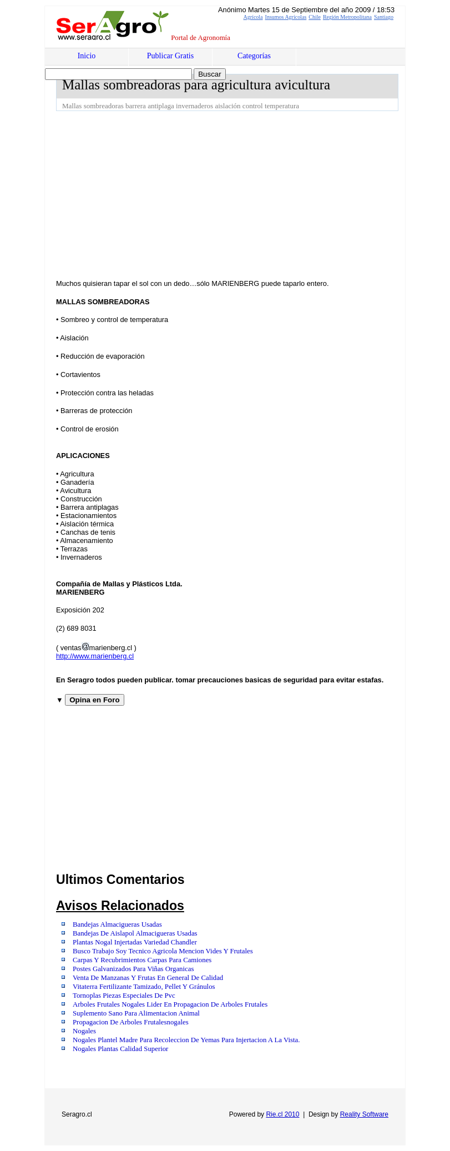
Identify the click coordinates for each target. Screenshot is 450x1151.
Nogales (84, 1031)
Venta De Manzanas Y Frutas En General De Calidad (148, 978)
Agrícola (253, 17)
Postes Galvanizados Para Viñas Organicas (133, 969)
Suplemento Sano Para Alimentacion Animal (136, 1013)
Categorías (254, 56)
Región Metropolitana (347, 17)
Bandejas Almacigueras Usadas (117, 924)
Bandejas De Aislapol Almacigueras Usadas (135, 933)
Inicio (87, 56)
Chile (315, 17)
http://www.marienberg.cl (95, 656)
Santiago (383, 17)
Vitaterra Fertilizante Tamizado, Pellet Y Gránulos (144, 987)
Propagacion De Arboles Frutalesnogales (131, 1022)
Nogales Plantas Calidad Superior (120, 1049)
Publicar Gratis (170, 56)
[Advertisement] (253, 194)
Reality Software (364, 1114)
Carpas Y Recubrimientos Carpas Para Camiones (142, 960)
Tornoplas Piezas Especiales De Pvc (124, 995)
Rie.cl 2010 (282, 1114)
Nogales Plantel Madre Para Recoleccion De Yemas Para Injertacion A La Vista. (186, 1040)
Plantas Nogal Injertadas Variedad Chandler (135, 942)
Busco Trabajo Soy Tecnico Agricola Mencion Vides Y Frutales (163, 951)
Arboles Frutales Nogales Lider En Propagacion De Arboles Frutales (170, 1004)
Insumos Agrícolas (286, 17)
